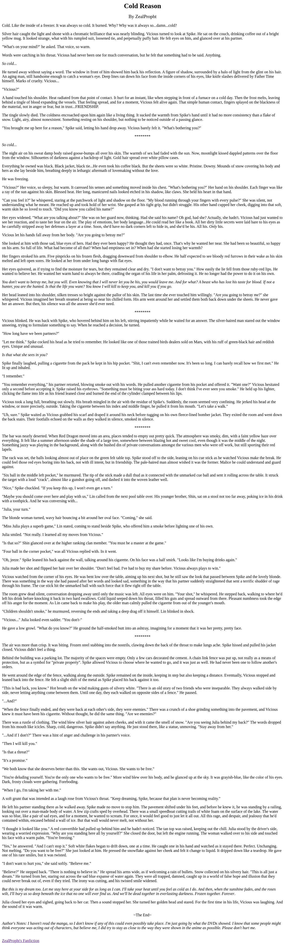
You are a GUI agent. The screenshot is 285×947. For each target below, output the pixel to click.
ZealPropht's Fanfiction (20, 941)
